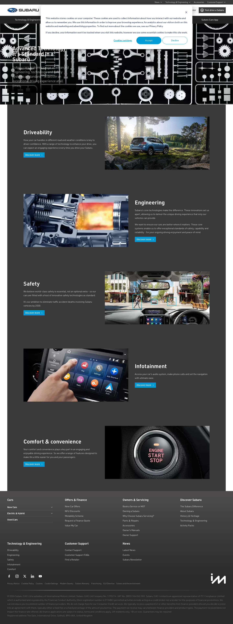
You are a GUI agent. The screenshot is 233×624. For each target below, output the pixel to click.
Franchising (96, 583)
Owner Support (130, 535)
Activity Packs (187, 525)
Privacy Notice (13, 583)
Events (126, 554)
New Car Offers (72, 506)
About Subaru (187, 511)
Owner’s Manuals (131, 530)
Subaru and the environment (128, 583)
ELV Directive (108, 583)
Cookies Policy (27, 583)
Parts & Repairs (131, 520)
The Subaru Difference (191, 506)
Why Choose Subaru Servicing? (138, 516)
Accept (149, 40)
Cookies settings (123, 40)
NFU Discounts (72, 511)
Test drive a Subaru (212, 10)
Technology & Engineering (178, 2)
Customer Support (216, 2)
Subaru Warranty (82, 583)
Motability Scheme (74, 516)
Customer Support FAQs (77, 554)
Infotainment (13, 564)
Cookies (39, 583)
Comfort (11, 569)
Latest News (129, 550)
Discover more (34, 154)
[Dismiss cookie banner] (186, 12)
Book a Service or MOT (134, 506)
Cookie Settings (51, 583)
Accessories (199, 2)
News (158, 2)
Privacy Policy (156, 26)
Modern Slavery (66, 583)
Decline (175, 40)
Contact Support (73, 550)
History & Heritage (189, 516)
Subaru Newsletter (132, 559)
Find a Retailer (72, 559)
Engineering (13, 554)
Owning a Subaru (131, 511)
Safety (10, 559)
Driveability (13, 550)
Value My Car (71, 525)
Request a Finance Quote (77, 520)
